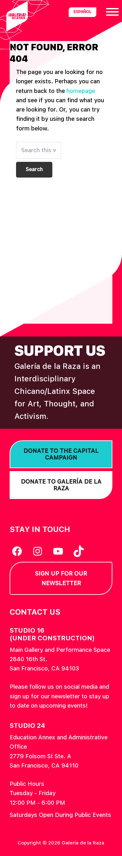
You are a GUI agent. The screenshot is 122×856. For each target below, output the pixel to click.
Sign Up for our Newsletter (61, 578)
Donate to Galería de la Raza (61, 485)
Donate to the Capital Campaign (61, 454)
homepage (80, 90)
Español (83, 12)
